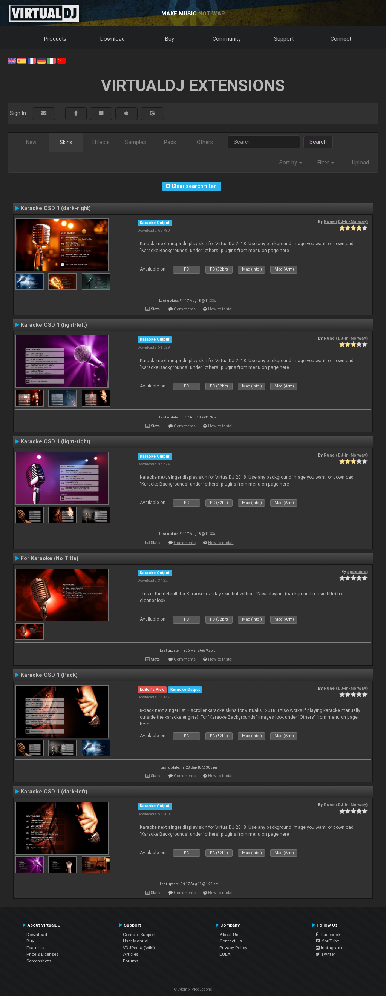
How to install (221, 309)
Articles (130, 954)
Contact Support (139, 934)
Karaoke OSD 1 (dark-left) (54, 791)
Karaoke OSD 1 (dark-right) (56, 208)
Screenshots (38, 961)
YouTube (327, 941)
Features (35, 947)
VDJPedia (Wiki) (139, 947)
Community (227, 39)
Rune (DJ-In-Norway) (346, 221)
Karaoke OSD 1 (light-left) (54, 325)
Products (55, 39)
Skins (66, 142)
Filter (325, 163)
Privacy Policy (233, 947)
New (31, 142)
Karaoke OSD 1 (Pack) (49, 675)
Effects (101, 142)
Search (318, 142)
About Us (228, 934)
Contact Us (230, 941)
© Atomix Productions (193, 989)
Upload (360, 163)
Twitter (325, 954)
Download (112, 39)
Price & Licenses (42, 954)
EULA (225, 954)
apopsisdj (357, 571)
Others (205, 142)
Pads (170, 142)
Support (284, 39)
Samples (135, 142)
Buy (169, 39)
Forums (130, 961)
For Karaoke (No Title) (49, 558)
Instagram (329, 947)
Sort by (290, 163)
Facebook (328, 934)
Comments (185, 309)
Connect (341, 39)
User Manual (136, 941)
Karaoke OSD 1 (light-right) (55, 441)
